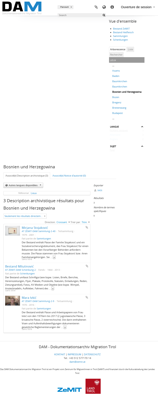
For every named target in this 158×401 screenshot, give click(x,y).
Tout (112, 150)
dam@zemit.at (77, 361)
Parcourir (64, 7)
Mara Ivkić (29, 298)
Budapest (117, 113)
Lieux (34, 193)
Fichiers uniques (119, 131)
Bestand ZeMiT (121, 28)
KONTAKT (59, 354)
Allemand (115, 135)
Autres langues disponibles (24, 185)
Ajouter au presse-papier (86, 227)
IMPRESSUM (74, 354)
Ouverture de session (136, 7)
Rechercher (116, 54)
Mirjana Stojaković (35, 228)
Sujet (113, 146)
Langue (104, 7)
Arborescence (117, 49)
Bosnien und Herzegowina (126, 91)
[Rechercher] (104, 15)
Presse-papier (96, 7)
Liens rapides (112, 7)
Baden (115, 76)
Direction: (50, 222)
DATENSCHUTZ (92, 354)
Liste (130, 49)
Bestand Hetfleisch (123, 32)
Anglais (114, 139)
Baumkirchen (119, 81)
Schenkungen (120, 39)
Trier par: (76, 222)
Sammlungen (120, 36)
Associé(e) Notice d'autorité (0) (69, 175)
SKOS (98, 190)
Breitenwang (119, 107)
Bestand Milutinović (19, 266)
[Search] (81, 15)
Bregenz (116, 102)
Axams (116, 70)
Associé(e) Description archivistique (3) (26, 175)
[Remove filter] (44, 216)
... (113, 65)
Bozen (115, 97)
